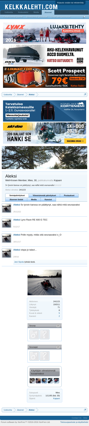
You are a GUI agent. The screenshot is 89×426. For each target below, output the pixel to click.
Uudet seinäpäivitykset (61, 17)
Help (85, 418)
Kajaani (56, 398)
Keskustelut (23, 12)
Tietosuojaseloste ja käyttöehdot (74, 422)
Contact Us (76, 418)
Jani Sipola (19, 262)
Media (34, 199)
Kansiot (48, 199)
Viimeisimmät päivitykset (44, 195)
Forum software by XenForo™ (25, 422)
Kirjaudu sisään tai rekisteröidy (70, 3)
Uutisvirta (9, 12)
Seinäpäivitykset (17, 195)
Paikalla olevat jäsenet (13, 17)
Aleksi (16, 204)
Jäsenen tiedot (16, 199)
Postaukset (69, 195)
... (75, 17)
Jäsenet (48, 12)
